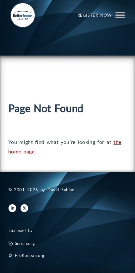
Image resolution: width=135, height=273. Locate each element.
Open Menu (120, 15)
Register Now (94, 15)
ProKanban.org (30, 255)
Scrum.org (25, 243)
